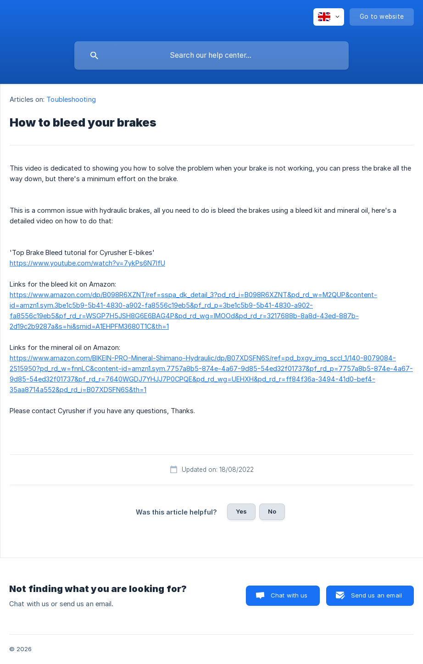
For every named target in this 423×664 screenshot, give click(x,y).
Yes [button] (241, 511)
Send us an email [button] (376, 595)
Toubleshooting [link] (70, 99)
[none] (328, 17)
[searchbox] (211, 55)
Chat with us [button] (289, 595)
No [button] (272, 511)
